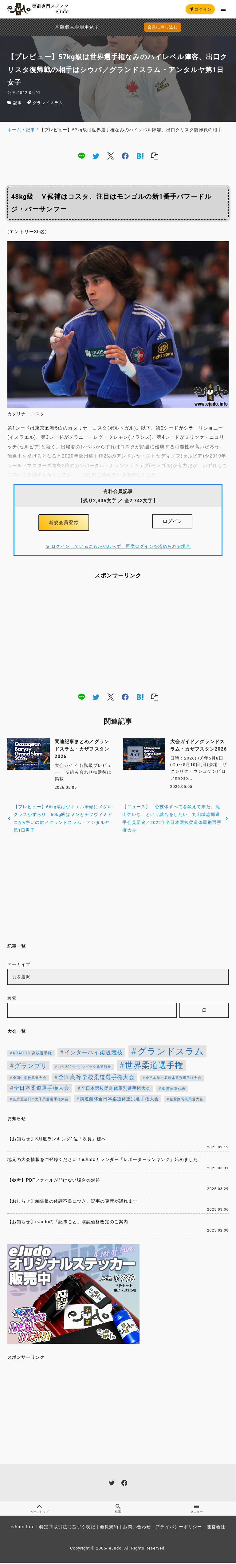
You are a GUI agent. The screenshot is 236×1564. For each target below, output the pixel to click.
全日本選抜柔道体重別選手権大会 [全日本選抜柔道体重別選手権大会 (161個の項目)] (116, 1089)
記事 (17, 102)
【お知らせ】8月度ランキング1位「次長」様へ (56, 1139)
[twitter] (95, 156)
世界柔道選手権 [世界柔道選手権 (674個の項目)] (154, 1066)
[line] (81, 156)
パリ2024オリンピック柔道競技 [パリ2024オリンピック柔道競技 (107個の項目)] (84, 1068)
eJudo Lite (23, 1528)
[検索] (204, 1011)
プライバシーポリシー (178, 1528)
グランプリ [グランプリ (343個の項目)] (30, 1067)
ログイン (200, 9)
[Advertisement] (118, 636)
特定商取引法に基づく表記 (67, 1528)
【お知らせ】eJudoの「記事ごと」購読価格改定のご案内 (67, 1223)
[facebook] (125, 156)
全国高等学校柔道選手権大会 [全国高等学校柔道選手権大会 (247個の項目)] (96, 1078)
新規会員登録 (64, 523)
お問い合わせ (137, 1528)
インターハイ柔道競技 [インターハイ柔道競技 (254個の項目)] (93, 1053)
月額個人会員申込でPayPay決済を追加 (63, 27)
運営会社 (216, 1528)
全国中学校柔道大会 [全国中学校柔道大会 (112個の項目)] (29, 1079)
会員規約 (109, 1528)
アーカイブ (19, 965)
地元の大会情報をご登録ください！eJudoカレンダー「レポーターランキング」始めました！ (105, 1160)
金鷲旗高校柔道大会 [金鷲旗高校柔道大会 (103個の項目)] (186, 1100)
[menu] (223, 9)
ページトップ (39, 1510)
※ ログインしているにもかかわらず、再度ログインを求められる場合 (118, 547)
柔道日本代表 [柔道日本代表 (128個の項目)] (174, 1090)
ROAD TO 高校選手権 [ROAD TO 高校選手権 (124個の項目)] (32, 1054)
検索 (12, 999)
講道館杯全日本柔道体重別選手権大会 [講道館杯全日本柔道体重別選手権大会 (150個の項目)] (119, 1099)
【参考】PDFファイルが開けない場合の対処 (53, 1181)
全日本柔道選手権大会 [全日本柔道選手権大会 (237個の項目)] (41, 1089)
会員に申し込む (163, 27)
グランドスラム (48, 102)
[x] (110, 156)
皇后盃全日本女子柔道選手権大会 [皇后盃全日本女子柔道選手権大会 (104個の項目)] (41, 1100)
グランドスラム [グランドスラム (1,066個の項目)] (170, 1052)
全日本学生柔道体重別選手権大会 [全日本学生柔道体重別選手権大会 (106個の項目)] (174, 1079)
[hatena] (140, 156)
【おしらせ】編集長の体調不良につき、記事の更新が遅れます (72, 1202)
